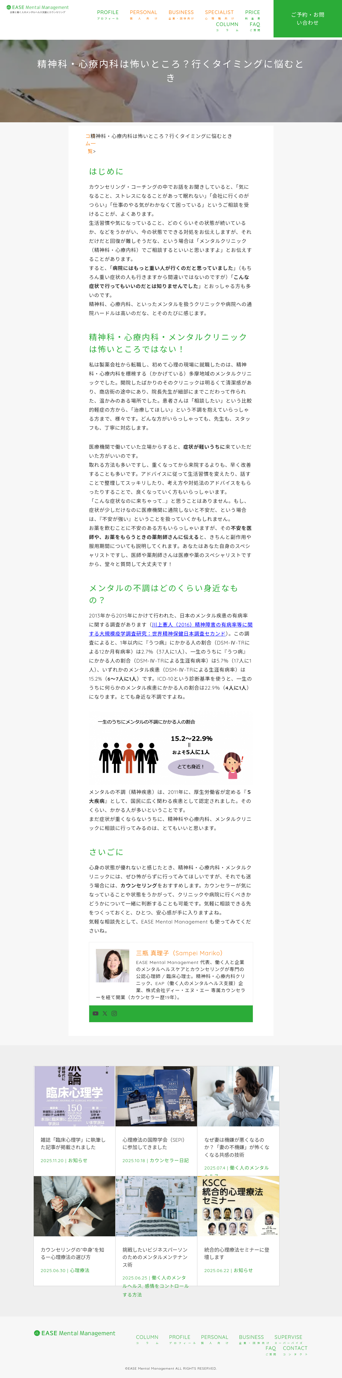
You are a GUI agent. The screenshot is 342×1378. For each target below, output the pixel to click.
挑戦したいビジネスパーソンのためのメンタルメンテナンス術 (154, 1257)
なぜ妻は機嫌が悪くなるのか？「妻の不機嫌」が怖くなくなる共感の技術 (236, 1147)
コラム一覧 (91, 143)
